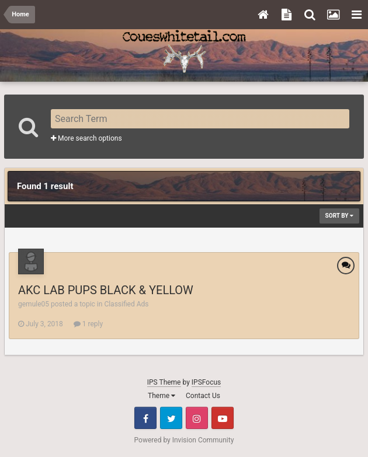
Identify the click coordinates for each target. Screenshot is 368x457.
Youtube (222, 418)
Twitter (171, 418)
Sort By (339, 215)
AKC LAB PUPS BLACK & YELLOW (105, 290)
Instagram (197, 418)
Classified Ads (126, 304)
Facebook (145, 418)
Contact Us (203, 396)
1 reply (88, 324)
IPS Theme (164, 382)
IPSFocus (206, 382)
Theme (161, 396)
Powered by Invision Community (184, 440)
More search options (86, 138)
